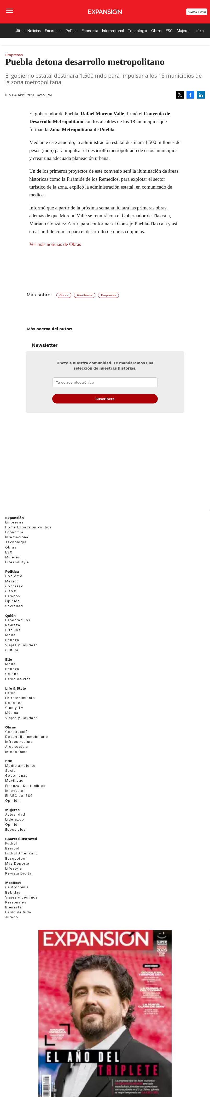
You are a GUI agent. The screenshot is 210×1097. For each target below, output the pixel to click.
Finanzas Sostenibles (25, 786)
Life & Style (15, 688)
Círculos (13, 630)
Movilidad (14, 780)
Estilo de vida (18, 679)
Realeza (12, 625)
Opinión (12, 601)
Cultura (12, 650)
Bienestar (14, 907)
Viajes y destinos (21, 897)
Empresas (53, 30)
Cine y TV (14, 708)
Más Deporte (17, 863)
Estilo (10, 693)
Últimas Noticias (28, 30)
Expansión (14, 518)
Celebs (12, 674)
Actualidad (15, 814)
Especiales (15, 829)
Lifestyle (13, 868)
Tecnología (137, 30)
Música (11, 713)
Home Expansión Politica (28, 527)
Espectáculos (18, 620)
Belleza (12, 640)
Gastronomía (17, 887)
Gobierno (13, 576)
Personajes (15, 902)
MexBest (13, 883)
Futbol (11, 843)
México (12, 581)
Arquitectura (16, 747)
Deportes (14, 703)
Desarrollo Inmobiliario (26, 737)
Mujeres (183, 30)
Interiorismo (16, 752)
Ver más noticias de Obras (55, 244)
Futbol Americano (21, 853)
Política (72, 30)
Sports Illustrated (21, 839)
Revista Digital (197, 11)
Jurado (11, 917)
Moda (10, 635)
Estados (12, 596)
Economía (90, 30)
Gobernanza (16, 775)
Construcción (17, 732)
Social (11, 771)
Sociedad (14, 606)
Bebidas (13, 892)
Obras (156, 30)
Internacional (113, 30)
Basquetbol (16, 858)
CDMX (10, 591)
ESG (169, 30)
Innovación (15, 791)
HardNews (84, 295)
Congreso (14, 586)
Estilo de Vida (18, 912)
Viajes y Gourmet (21, 645)
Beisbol (12, 848)
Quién (10, 615)
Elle (8, 659)
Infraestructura (19, 742)
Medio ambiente (20, 766)
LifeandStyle (17, 562)
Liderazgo (14, 819)
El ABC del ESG (19, 796)
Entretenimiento (20, 698)
